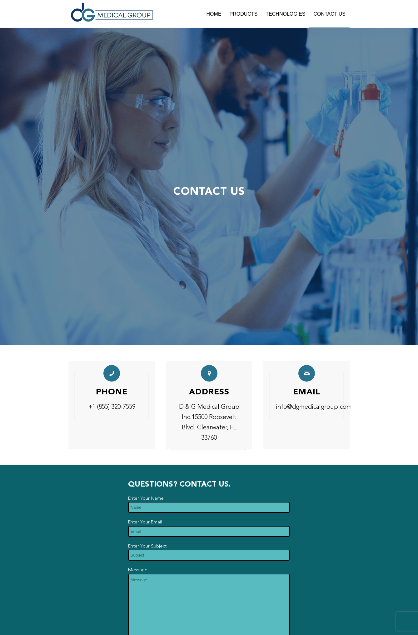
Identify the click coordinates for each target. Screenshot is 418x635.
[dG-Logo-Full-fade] (112, 14)
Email (306, 392)
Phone (111, 392)
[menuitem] (214, 14)
